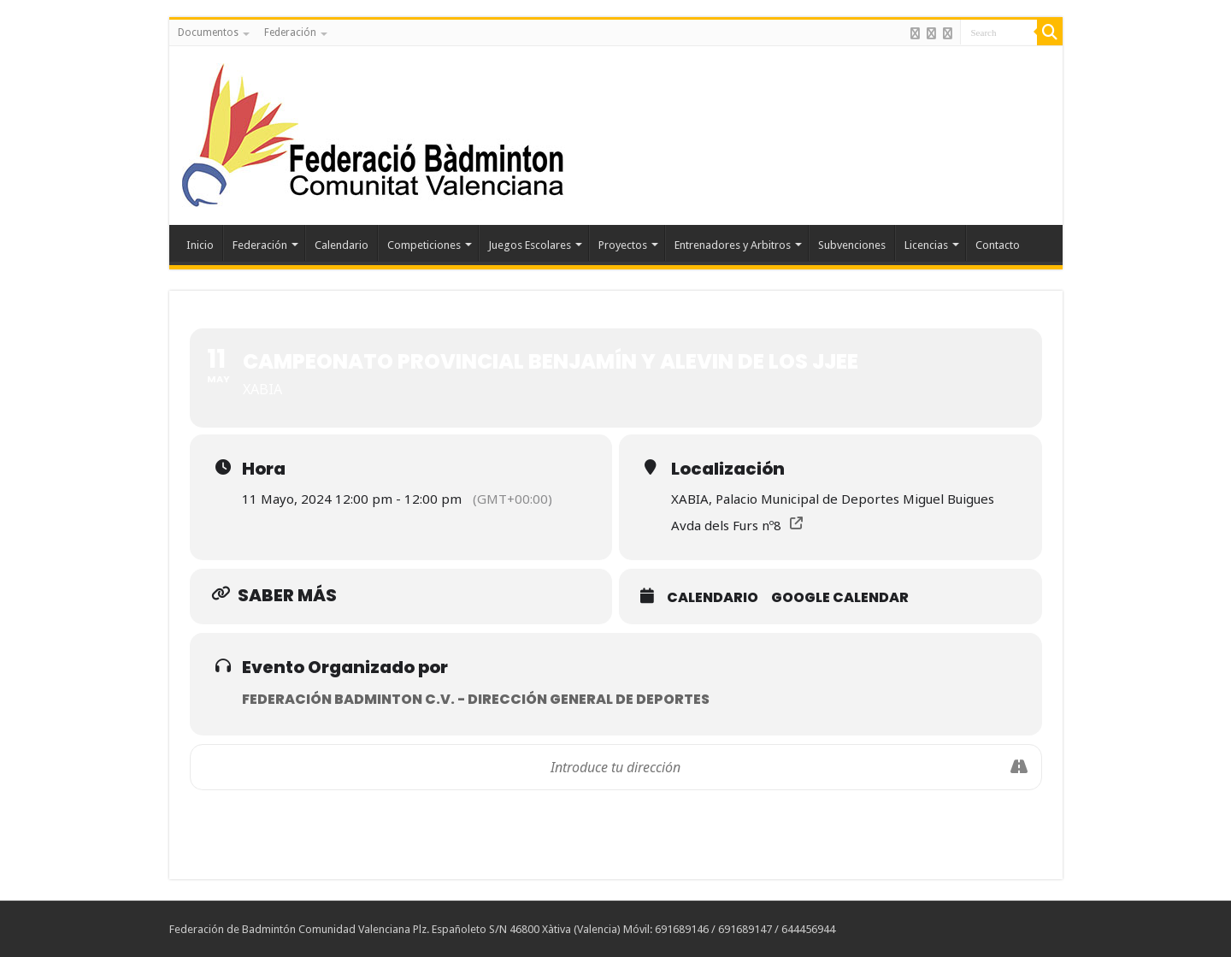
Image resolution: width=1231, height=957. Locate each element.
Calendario (341, 245)
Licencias (926, 245)
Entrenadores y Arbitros (732, 245)
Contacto (997, 245)
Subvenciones (852, 245)
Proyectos (622, 245)
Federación (290, 32)
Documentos (208, 32)
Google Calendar (840, 597)
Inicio (200, 245)
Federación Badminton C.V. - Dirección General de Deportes (476, 699)
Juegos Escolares (529, 245)
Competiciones (424, 245)
